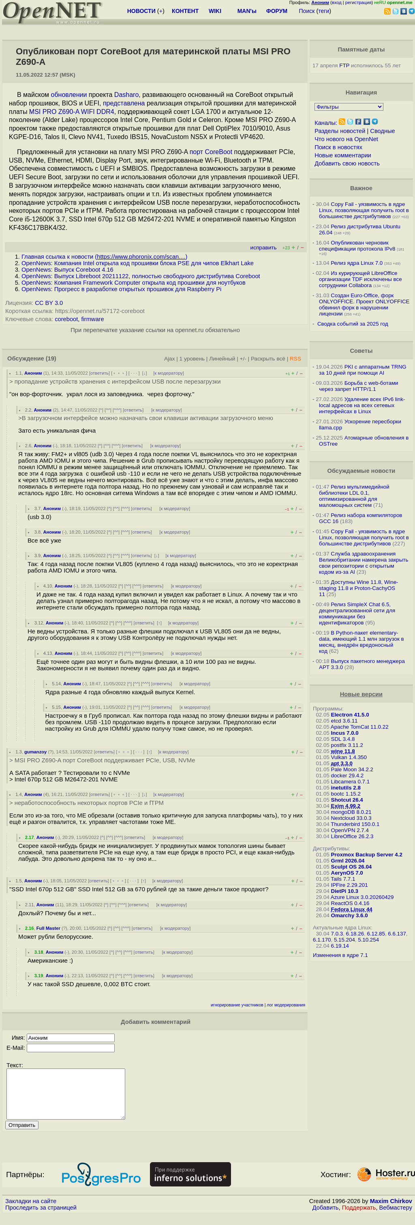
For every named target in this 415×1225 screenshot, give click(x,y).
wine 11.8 (343, 751)
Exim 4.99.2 (346, 806)
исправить (263, 248)
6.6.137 (397, 934)
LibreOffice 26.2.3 (352, 836)
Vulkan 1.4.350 (349, 757)
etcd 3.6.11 (344, 721)
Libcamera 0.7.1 (350, 782)
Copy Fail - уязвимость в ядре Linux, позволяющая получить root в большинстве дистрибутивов (364, 210)
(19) (51, 358)
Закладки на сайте (30, 1211)
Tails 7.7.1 (343, 879)
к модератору (168, 373)
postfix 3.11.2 (347, 745)
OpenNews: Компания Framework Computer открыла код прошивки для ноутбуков (133, 282)
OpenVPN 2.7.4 (350, 830)
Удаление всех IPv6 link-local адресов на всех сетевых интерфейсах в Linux (362, 405)
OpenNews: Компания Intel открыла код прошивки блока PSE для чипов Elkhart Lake (137, 263)
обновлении (69, 94)
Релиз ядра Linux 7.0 (357, 263)
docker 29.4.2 (347, 775)
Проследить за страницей (41, 1217)
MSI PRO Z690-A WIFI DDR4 (71, 111)
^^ (108, 410)
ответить (99, 373)
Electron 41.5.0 (350, 715)
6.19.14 (340, 946)
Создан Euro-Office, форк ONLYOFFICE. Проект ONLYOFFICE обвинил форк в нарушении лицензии (364, 304)
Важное (361, 188)
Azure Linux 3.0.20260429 (362, 897)
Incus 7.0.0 (345, 733)
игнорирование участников (237, 1005)
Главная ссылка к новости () (104, 256)
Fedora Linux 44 (351, 909)
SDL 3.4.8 (343, 739)
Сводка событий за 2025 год (352, 324)
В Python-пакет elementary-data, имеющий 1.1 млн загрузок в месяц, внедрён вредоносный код (361, 642)
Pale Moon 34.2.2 (352, 769)
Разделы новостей (339, 131)
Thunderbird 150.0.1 (355, 824)
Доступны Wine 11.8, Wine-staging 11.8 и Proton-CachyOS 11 (358, 588)
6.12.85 (376, 934)
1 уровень (192, 359)
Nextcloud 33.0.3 (351, 818)
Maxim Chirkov (391, 1211)
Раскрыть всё (268, 359)
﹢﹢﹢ (119, 373)
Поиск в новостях (338, 147)
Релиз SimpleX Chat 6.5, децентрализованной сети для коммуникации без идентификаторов (357, 613)
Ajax (169, 359)
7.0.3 (337, 934)
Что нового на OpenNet (346, 139)
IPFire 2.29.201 (349, 885)
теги (323, 11)
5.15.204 (344, 940)
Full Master (48, 928)
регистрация (358, 2)
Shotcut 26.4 (347, 800)
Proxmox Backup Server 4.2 (366, 855)
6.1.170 (322, 940)
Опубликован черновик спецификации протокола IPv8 (357, 246)
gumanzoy (35, 751)
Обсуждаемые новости (361, 471)
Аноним (33, 373)
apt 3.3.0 (342, 763)
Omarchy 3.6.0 (349, 915)
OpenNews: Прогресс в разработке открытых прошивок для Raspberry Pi (121, 289)
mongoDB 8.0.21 (351, 812)
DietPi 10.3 (344, 891)
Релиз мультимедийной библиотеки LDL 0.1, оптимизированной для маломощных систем (354, 496)
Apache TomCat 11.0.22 (360, 727)
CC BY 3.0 (49, 303)
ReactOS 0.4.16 (350, 903)
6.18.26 (355, 934)
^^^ (117, 410)
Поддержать (359, 1217)
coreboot (66, 319)
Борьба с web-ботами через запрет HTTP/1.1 (358, 386)
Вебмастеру (395, 1217)
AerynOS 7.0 (347, 873)
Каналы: (325, 123)
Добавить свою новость (347, 163)
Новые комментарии (342, 155)
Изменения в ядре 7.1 (340, 955)
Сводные (382, 131)
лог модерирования (286, 1005)
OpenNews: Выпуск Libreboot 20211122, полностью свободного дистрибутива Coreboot (140, 276)
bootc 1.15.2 (346, 794)
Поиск (307, 11)
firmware (92, 319)
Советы (361, 351)
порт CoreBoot (211, 151)
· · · (134, 373)
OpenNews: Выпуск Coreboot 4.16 (67, 269)
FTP (344, 65)
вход (337, 2)
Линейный (222, 359)
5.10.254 (368, 940)
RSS (295, 359)
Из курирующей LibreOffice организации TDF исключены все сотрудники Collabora (360, 279)
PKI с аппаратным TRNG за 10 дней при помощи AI (362, 370)
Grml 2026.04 (348, 861)
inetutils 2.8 (346, 788)
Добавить (325, 1217)
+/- (243, 359)
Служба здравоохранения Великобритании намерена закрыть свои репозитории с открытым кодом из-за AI (363, 563)
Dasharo (126, 94)
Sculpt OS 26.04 (351, 867)
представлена (124, 103)
